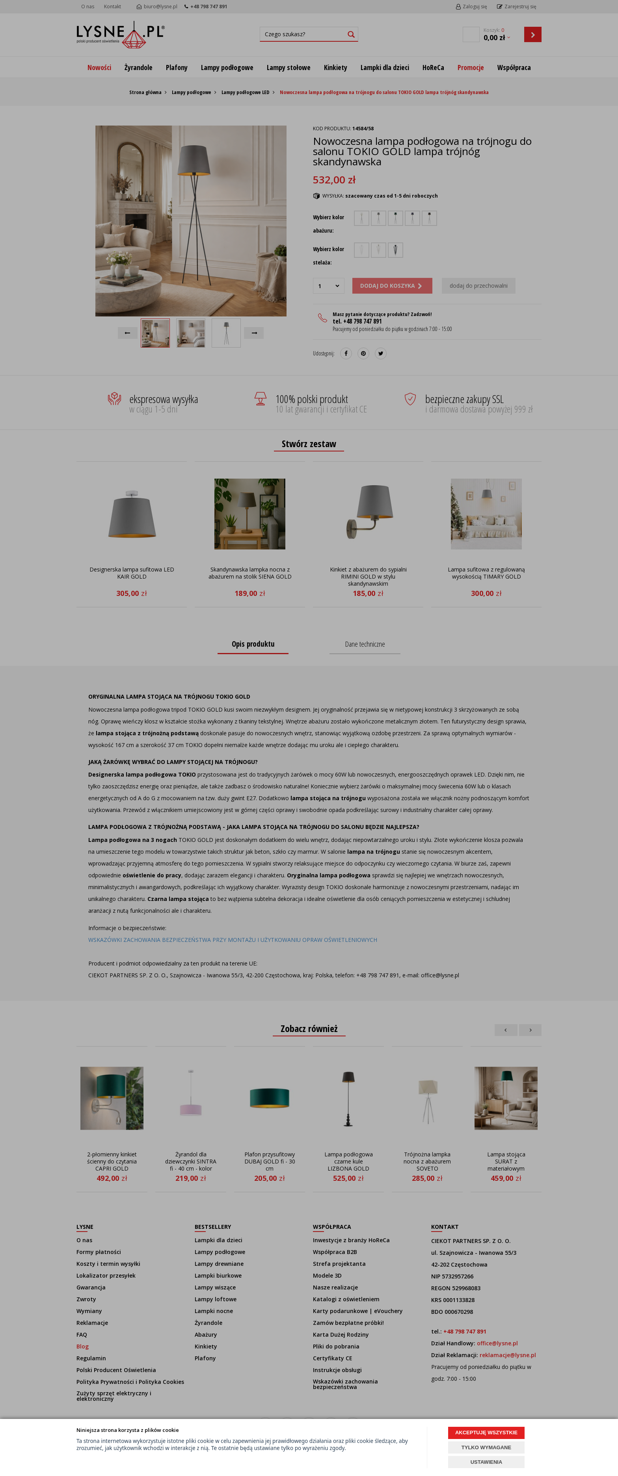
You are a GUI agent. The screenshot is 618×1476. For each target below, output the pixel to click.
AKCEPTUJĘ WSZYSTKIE (486, 1432)
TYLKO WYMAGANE (486, 1447)
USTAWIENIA (487, 1462)
